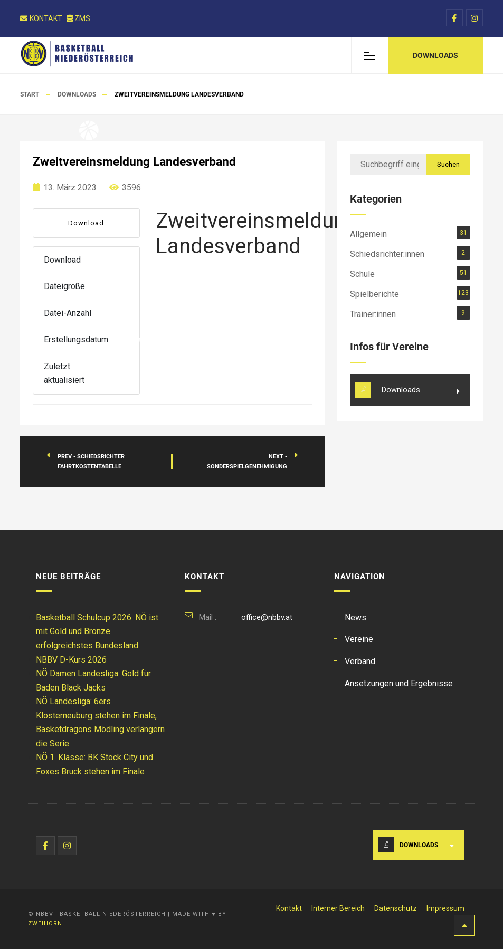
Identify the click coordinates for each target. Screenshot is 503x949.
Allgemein (368, 234)
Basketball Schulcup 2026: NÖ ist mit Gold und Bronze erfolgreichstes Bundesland (97, 631)
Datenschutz (395, 908)
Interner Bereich (338, 908)
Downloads (77, 94)
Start (29, 94)
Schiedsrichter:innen (387, 254)
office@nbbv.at (266, 617)
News (355, 617)
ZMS (79, 18)
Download (86, 223)
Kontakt (41, 18)
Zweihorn (45, 923)
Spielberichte (374, 294)
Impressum (445, 908)
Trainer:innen (373, 314)
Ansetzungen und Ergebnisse (399, 683)
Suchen (448, 164)
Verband (360, 661)
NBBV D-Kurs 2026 (71, 660)
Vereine (359, 639)
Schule (362, 274)
